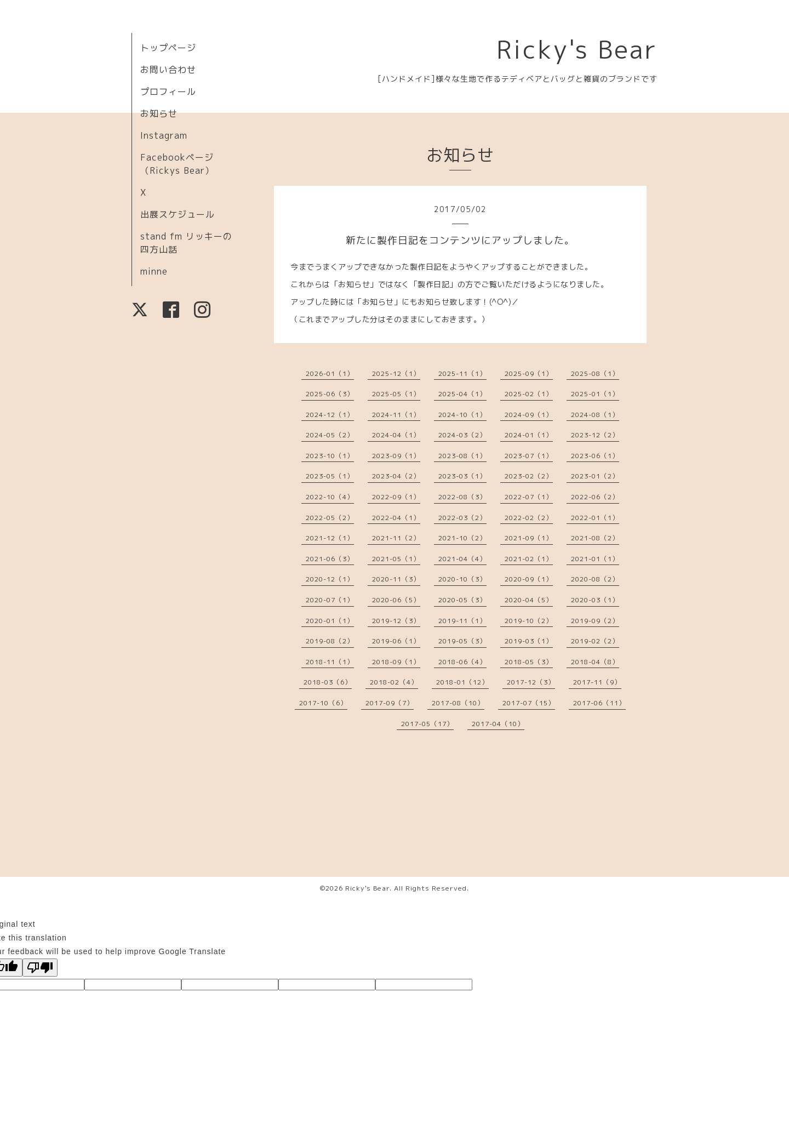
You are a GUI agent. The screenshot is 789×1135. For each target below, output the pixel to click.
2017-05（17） (427, 723)
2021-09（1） (529, 538)
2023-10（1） (330, 455)
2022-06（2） (595, 496)
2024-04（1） (396, 435)
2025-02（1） (529, 393)
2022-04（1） (396, 517)
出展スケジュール (177, 214)
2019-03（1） (529, 641)
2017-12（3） (531, 682)
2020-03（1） (595, 599)
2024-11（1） (396, 414)
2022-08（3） (462, 496)
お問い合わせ (168, 70)
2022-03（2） (462, 517)
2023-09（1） (396, 455)
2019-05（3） (462, 641)
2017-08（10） (458, 703)
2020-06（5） (396, 599)
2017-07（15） (528, 703)
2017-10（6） (323, 703)
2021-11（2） (396, 538)
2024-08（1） (595, 414)
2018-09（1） (396, 661)
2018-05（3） (529, 661)
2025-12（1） (396, 373)
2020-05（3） (462, 599)
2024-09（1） (529, 414)
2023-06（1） (595, 455)
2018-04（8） (595, 661)
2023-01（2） (595, 476)
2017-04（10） (498, 723)
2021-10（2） (462, 538)
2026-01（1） (330, 373)
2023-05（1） (330, 476)
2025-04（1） (462, 393)
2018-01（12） (462, 682)
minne (154, 271)
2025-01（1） (595, 393)
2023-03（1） (462, 476)
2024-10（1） (462, 414)
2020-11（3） (396, 579)
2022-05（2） (330, 517)
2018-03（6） (328, 682)
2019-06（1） (396, 641)
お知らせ (159, 113)
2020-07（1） (330, 599)
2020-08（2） (595, 579)
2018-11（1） (330, 661)
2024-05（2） (330, 435)
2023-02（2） (529, 476)
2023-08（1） (462, 455)
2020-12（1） (330, 579)
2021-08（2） (595, 538)
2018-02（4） (394, 682)
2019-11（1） (462, 620)
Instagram (163, 135)
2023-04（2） (396, 476)
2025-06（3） (330, 393)
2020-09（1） (529, 579)
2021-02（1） (529, 558)
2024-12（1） (330, 414)
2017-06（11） (599, 703)
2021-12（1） (330, 538)
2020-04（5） (529, 599)
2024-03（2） (462, 435)
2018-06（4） (462, 661)
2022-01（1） (595, 517)
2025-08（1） (595, 373)
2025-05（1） (396, 393)
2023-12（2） (595, 435)
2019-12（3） (396, 620)
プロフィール (168, 91)
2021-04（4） (462, 558)
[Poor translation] (40, 968)
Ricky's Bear (577, 49)
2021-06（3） (330, 558)
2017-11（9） (597, 682)
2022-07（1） (529, 496)
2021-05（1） (396, 558)
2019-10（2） (529, 620)
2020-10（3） (462, 579)
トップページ (168, 48)
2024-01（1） (529, 435)
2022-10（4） (330, 496)
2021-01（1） (595, 558)
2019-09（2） (595, 620)
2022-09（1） (396, 496)
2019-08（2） (330, 641)
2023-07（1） (529, 455)
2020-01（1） (330, 620)
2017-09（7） (389, 703)
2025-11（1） (462, 373)
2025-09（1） (529, 373)
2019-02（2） (595, 641)
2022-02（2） (529, 517)
